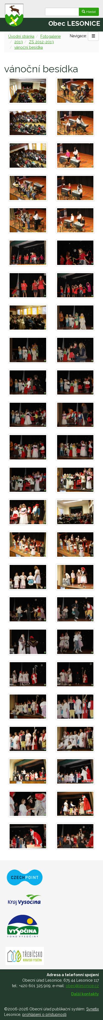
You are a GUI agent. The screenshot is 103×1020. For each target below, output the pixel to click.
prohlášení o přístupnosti (44, 1014)
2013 (18, 42)
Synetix (92, 1009)
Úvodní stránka (21, 36)
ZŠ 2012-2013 (41, 42)
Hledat (89, 12)
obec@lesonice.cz (82, 986)
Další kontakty (85, 994)
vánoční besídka (28, 47)
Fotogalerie (50, 36)
